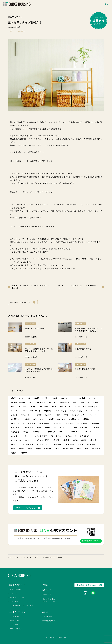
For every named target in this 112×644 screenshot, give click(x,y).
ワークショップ (93, 410)
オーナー (94, 415)
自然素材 (96, 448)
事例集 (45, 585)
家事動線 (91, 444)
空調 (82, 402)
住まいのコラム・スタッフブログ (29, 557)
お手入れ (51, 431)
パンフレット (39, 419)
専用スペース (45, 423)
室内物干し (21, 31)
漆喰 (14, 406)
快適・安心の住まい (16, 589)
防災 (14, 398)
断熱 (30, 448)
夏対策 (93, 440)
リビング (85, 436)
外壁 (48, 427)
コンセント (16, 436)
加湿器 (82, 398)
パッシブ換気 (41, 436)
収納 (76, 440)
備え (31, 402)
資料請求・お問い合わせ (87, 585)
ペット (15, 415)
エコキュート (29, 423)
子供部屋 (57, 444)
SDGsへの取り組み (16, 629)
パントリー (75, 406)
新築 (39, 448)
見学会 (70, 423)
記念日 (15, 452)
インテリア (86, 427)
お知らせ (45, 612)
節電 (52, 419)
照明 (80, 448)
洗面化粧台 (16, 419)
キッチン (89, 431)
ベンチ (52, 402)
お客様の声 (47, 590)
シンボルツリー (79, 415)
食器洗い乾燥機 (18, 402)
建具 (55, 406)
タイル (92, 398)
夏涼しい (15, 444)
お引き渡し (16, 427)
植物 (97, 427)
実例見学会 (98, 21)
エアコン (62, 419)
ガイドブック (14, 601)
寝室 (67, 415)
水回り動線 (68, 448)
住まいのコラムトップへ (20, 302)
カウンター (93, 402)
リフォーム (16, 440)
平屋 (26, 431)
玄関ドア (41, 402)
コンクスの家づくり (17, 585)
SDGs (63, 406)
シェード (24, 406)
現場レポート (35, 410)
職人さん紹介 (14, 620)
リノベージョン (18, 410)
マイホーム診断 (90, 406)
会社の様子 (82, 423)
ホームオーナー (68, 398)
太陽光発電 (28, 444)
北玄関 (66, 440)
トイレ (28, 436)
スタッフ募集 (14, 624)
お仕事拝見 (96, 423)
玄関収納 (44, 406)
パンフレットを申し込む (25, 507)
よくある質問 (47, 616)
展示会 (87, 419)
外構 (28, 419)
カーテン (63, 431)
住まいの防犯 (43, 440)
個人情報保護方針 (48, 621)
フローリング (27, 415)
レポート (29, 440)
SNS (22, 398)
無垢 (37, 398)
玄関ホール (75, 419)
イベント (15, 423)
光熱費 (56, 440)
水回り (12, 31)
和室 (84, 440)
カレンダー (76, 431)
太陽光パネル (43, 444)
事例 (58, 415)
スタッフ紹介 (76, 410)
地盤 (40, 427)
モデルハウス (71, 436)
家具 (14, 448)
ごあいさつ (65, 427)
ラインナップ (14, 593)
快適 (22, 448)
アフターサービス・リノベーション (21, 605)
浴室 (40, 415)
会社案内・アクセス (17, 612)
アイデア (59, 423)
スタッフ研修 (60, 410)
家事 (81, 444)
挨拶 (56, 398)
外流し (46, 398)
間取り (25, 452)
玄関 (34, 406)
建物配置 (29, 427)
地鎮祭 (48, 410)
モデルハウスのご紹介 (17, 597)
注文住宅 (15, 431)
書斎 (57, 448)
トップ (10, 557)
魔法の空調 (64, 402)
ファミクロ (56, 436)
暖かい (48, 448)
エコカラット (37, 431)
